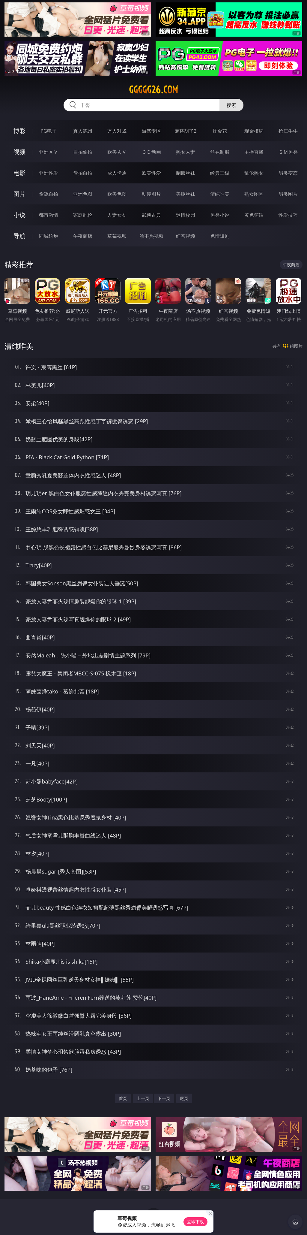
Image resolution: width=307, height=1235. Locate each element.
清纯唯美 (219, 194)
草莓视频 (117, 236)
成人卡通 (117, 173)
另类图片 (288, 194)
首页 (123, 1098)
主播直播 (254, 152)
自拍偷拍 (82, 152)
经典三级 (219, 173)
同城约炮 (48, 236)
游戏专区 (151, 131)
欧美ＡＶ (117, 152)
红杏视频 (185, 236)
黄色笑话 (254, 215)
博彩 (19, 131)
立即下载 (195, 1221)
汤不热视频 (151, 236)
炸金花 (220, 131)
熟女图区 (254, 194)
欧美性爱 (151, 173)
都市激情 (48, 215)
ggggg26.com (153, 90)
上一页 (143, 1098)
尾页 (184, 1098)
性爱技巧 (288, 215)
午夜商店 (82, 236)
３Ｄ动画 (151, 152)
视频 (19, 152)
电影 (19, 173)
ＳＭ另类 (288, 152)
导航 (19, 236)
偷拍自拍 (82, 173)
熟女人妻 (185, 152)
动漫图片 (151, 194)
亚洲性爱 (48, 173)
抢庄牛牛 (288, 131)
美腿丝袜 (185, 194)
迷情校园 (185, 215)
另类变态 (288, 173)
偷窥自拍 (48, 194)
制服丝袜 (185, 173)
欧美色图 (117, 194)
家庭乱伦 (82, 215)
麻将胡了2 (185, 131)
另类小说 (219, 215)
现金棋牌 (254, 131)
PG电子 (48, 131)
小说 (19, 215)
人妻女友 (117, 215)
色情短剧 (219, 236)
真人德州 (82, 131)
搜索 (231, 105)
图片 (19, 194)
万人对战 (117, 131)
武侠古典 (151, 215)
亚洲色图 (82, 194)
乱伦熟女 (254, 173)
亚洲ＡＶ (48, 152)
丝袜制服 (219, 152)
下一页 (164, 1098)
